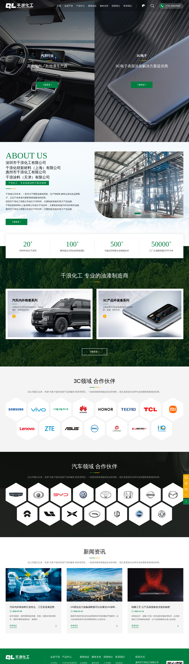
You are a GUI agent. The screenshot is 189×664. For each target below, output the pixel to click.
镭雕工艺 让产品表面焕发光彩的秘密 (151, 607)
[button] (137, 213)
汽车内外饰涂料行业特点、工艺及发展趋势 (32, 607)
